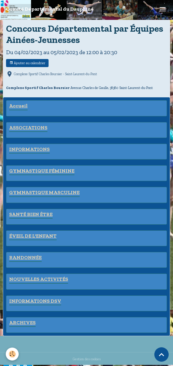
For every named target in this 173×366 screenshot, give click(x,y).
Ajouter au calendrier (27, 63)
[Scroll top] (161, 354)
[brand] (50, 9)
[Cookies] (12, 354)
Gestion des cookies (87, 359)
